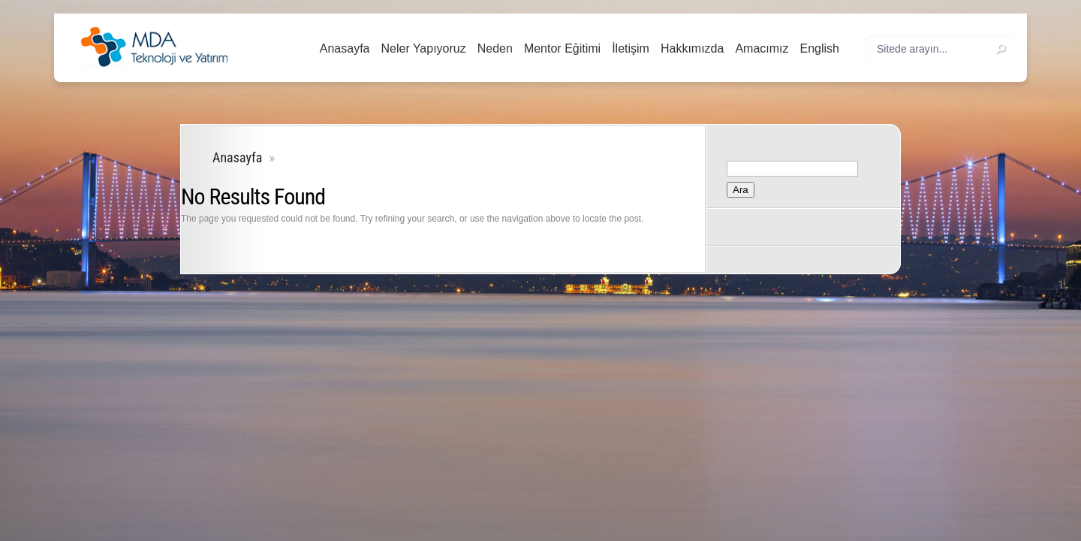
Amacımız (761, 48)
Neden (495, 48)
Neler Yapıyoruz (423, 48)
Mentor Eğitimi (562, 48)
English (819, 48)
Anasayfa (345, 48)
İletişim (630, 48)
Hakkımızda (692, 48)
